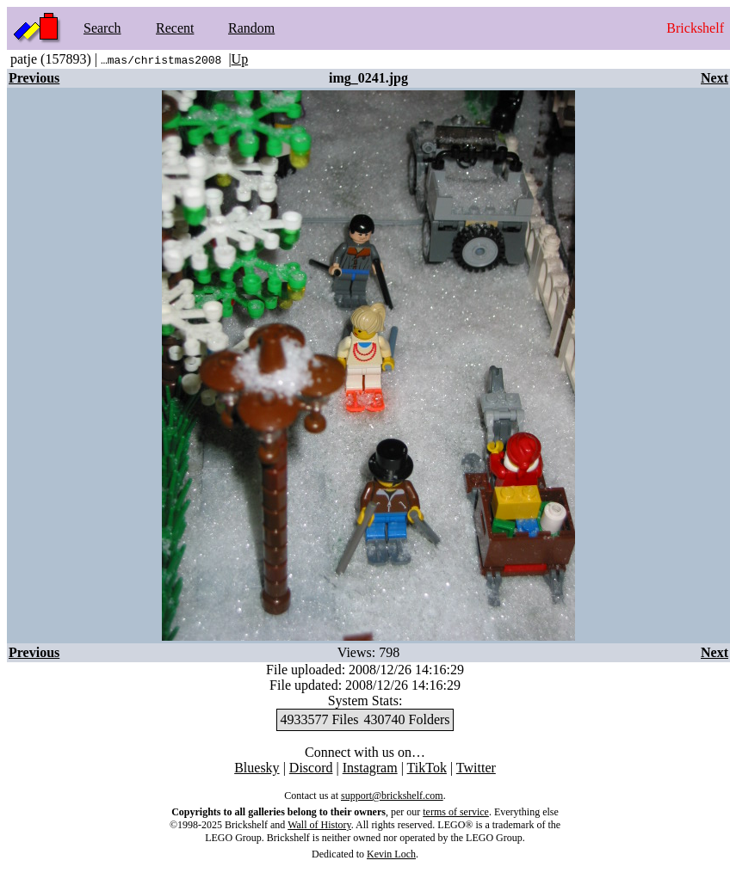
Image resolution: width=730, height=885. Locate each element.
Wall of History (319, 825)
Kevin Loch (391, 854)
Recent (175, 28)
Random (251, 28)
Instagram (370, 767)
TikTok (427, 767)
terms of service (456, 812)
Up (240, 59)
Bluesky (256, 767)
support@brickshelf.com (392, 796)
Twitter (476, 767)
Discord (311, 767)
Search (102, 28)
